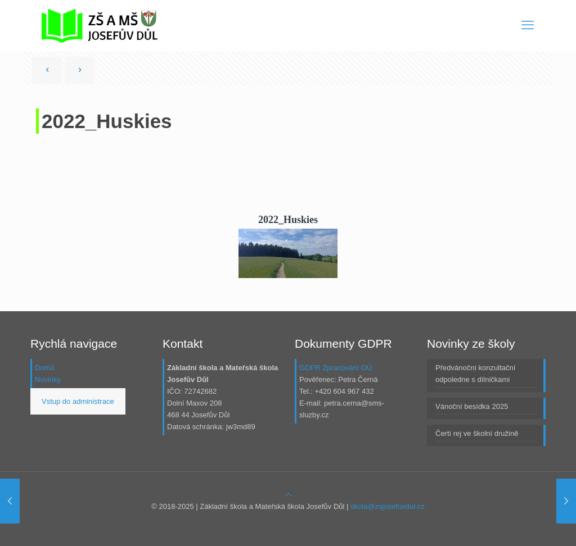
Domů (45, 367)
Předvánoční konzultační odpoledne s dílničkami (475, 373)
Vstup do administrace (78, 401)
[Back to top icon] (288, 494)
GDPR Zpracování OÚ (335, 367)
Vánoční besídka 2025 (471, 406)
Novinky (48, 379)
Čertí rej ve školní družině (476, 433)
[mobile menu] (527, 25)
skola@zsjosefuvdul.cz (387, 506)
